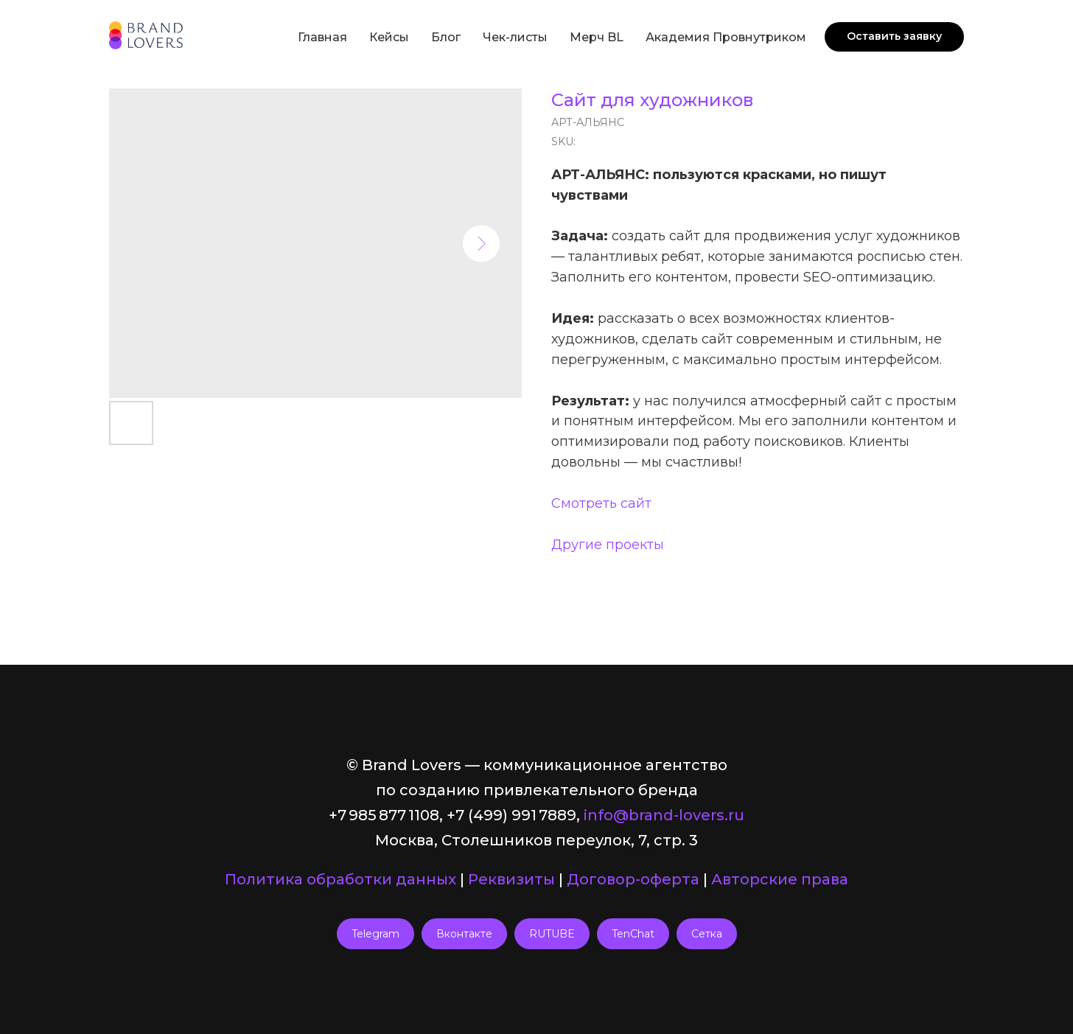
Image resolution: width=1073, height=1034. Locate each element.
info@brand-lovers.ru (664, 815)
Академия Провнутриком (726, 37)
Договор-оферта (633, 879)
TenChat (633, 933)
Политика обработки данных (340, 879)
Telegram (375, 933)
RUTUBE (552, 933)
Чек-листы (515, 37)
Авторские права (779, 879)
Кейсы (389, 37)
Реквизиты (511, 879)
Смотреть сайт (601, 503)
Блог (446, 37)
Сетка (706, 933)
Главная (322, 37)
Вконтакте (464, 933)
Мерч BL (596, 37)
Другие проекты (607, 545)
